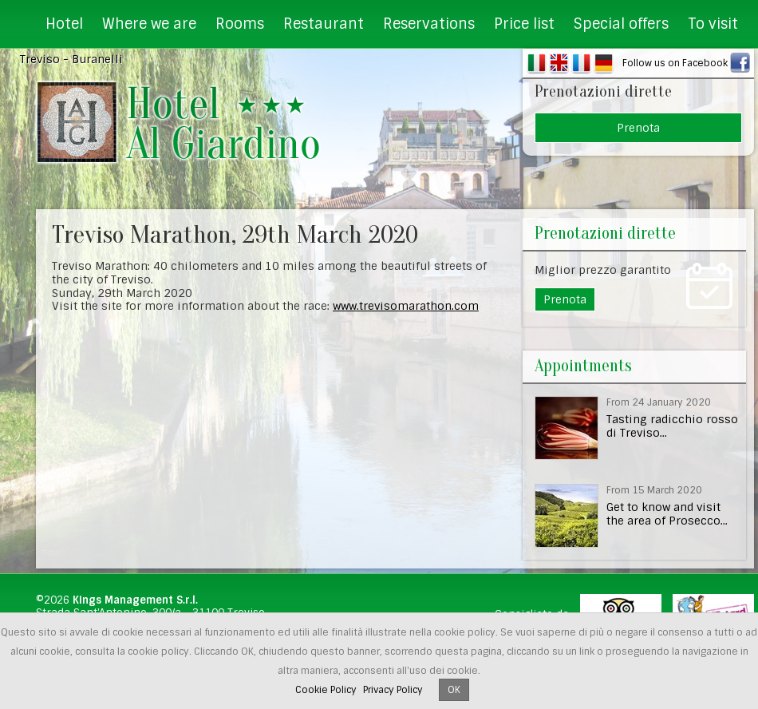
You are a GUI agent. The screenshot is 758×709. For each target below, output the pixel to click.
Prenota (638, 128)
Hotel (64, 24)
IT (537, 63)
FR (581, 63)
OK (454, 689)
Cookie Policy (326, 689)
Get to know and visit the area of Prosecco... (667, 514)
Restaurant (323, 24)
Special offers (621, 24)
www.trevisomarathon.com (406, 306)
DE (604, 63)
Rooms (239, 24)
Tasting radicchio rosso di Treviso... (672, 426)
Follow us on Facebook (675, 63)
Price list (524, 24)
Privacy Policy (393, 689)
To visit (713, 24)
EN (559, 63)
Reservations (429, 24)
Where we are (149, 24)
